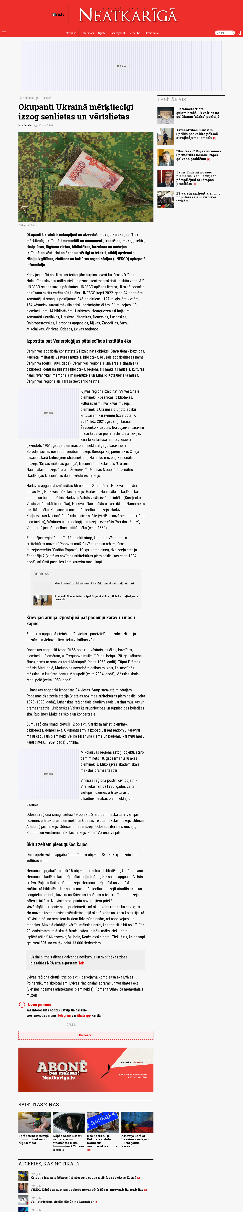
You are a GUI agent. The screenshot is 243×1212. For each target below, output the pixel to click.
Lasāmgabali (118, 33)
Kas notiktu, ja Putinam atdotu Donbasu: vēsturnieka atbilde (102, 1141)
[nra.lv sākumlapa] (58, 14)
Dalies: (71, 1024)
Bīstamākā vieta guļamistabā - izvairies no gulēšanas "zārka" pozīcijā (197, 113)
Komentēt (86, 1035)
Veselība (135, 33)
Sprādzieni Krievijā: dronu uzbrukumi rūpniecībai (33, 1139)
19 (89, 1150)
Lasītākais (171, 99)
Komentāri (87, 33)
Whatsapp (84, 1015)
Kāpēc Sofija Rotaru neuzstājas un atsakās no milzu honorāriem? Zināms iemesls (69, 1143)
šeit (81, 963)
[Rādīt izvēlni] (4, 33)
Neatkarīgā (32, 98)
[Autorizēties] (239, 33)
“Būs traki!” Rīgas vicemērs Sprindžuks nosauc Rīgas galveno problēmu (198, 155)
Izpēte (102, 33)
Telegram (64, 1015)
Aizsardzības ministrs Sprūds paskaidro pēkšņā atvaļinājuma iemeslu (96, 598)
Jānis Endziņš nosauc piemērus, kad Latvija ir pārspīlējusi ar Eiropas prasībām (196, 178)
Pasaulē (46, 98)
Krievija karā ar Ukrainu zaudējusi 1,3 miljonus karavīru (135, 1141)
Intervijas (70, 33)
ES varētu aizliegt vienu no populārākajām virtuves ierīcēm (198, 197)
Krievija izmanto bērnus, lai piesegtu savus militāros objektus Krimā (83, 1177)
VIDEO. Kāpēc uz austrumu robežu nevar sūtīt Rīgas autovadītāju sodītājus (86, 1190)
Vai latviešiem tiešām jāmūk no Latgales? (62, 1202)
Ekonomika (151, 33)
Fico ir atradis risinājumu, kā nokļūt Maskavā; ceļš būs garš (94, 583)
